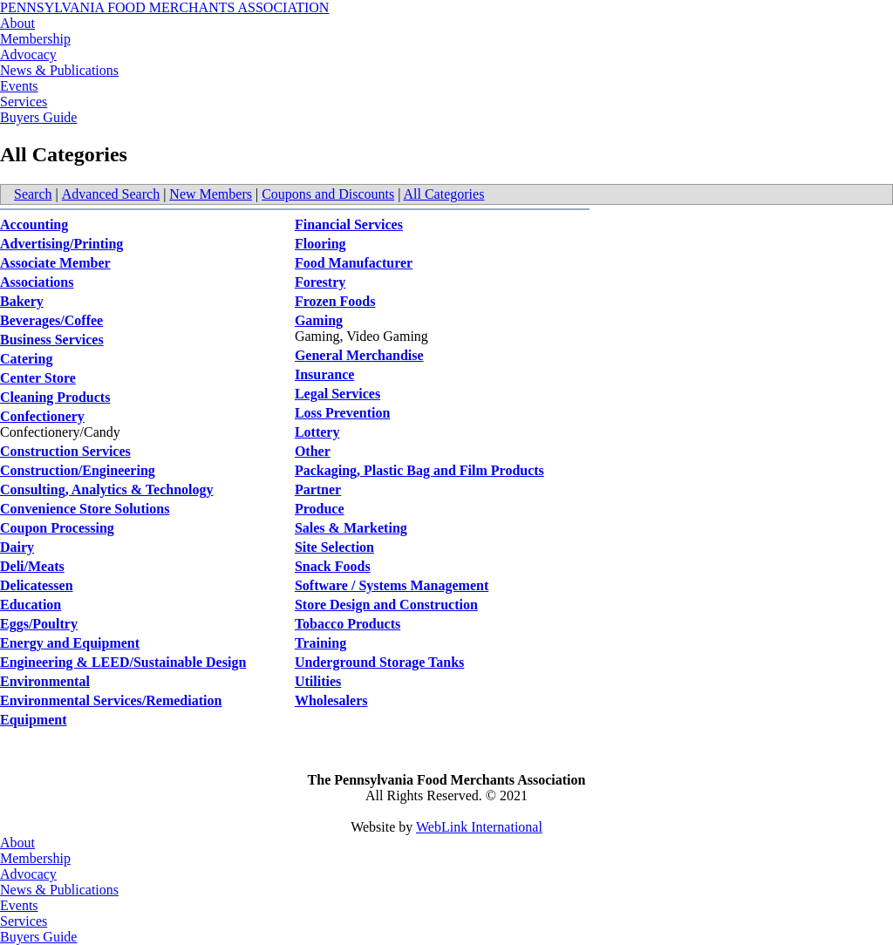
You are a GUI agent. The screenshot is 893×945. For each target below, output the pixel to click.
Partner (318, 489)
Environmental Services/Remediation (111, 700)
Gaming (319, 320)
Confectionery (42, 416)
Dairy (17, 547)
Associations (36, 282)
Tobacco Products (347, 623)
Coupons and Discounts (328, 194)
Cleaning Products (55, 397)
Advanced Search (111, 194)
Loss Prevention (342, 412)
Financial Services (349, 224)
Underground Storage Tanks (379, 662)
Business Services (52, 339)
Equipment (33, 719)
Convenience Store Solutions (84, 508)
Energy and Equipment (70, 643)
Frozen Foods (335, 301)
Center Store (38, 378)
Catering (26, 358)
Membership (35, 38)
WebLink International (479, 826)
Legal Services (337, 393)
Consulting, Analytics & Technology (107, 489)
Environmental (45, 681)
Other (313, 451)
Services (23, 101)
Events (19, 85)
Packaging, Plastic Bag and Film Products (419, 470)
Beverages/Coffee (51, 320)
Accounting (34, 224)
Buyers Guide (38, 117)
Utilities (318, 681)
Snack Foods (333, 566)
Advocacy (28, 54)
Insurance (324, 374)
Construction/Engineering (77, 470)
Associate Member (55, 262)
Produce (319, 508)
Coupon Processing (57, 527)
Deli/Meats (32, 566)
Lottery (317, 432)
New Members (210, 194)
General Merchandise (359, 355)
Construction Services (65, 451)
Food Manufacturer (353, 262)
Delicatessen (36, 585)
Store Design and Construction (386, 604)
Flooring (320, 243)
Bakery (22, 301)
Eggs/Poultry (39, 623)
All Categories (444, 194)
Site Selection (334, 547)
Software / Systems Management (391, 585)
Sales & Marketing (351, 527)
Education (30, 604)
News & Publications (59, 70)
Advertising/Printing (61, 243)
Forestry (320, 282)
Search (33, 194)
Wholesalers (331, 700)
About (17, 23)
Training (320, 643)
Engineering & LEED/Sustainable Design (123, 662)
